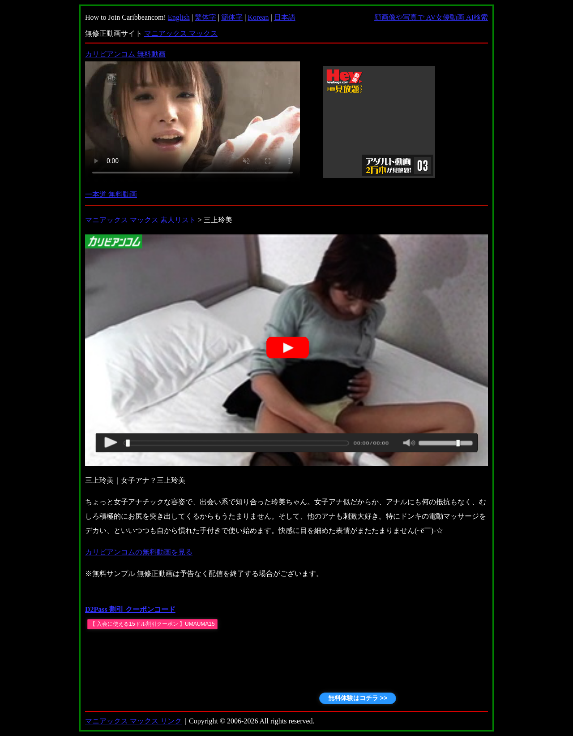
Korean (258, 17)
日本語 (284, 17)
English (179, 17)
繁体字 (205, 17)
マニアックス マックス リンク (133, 721)
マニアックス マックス (181, 33)
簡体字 (232, 17)
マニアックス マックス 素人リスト (140, 220)
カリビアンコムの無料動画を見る (138, 552)
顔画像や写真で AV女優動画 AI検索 (431, 17)
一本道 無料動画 (111, 194)
